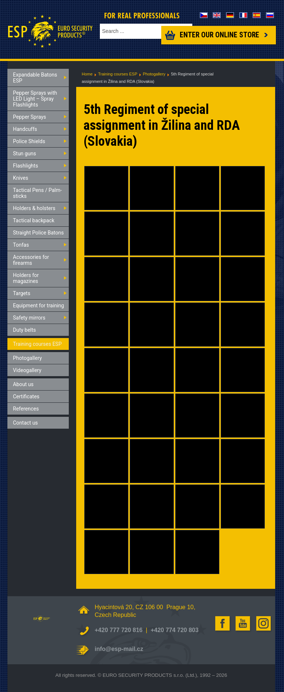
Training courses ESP (117, 74)
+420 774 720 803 (174, 630)
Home (87, 74)
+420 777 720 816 (118, 630)
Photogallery (154, 74)
